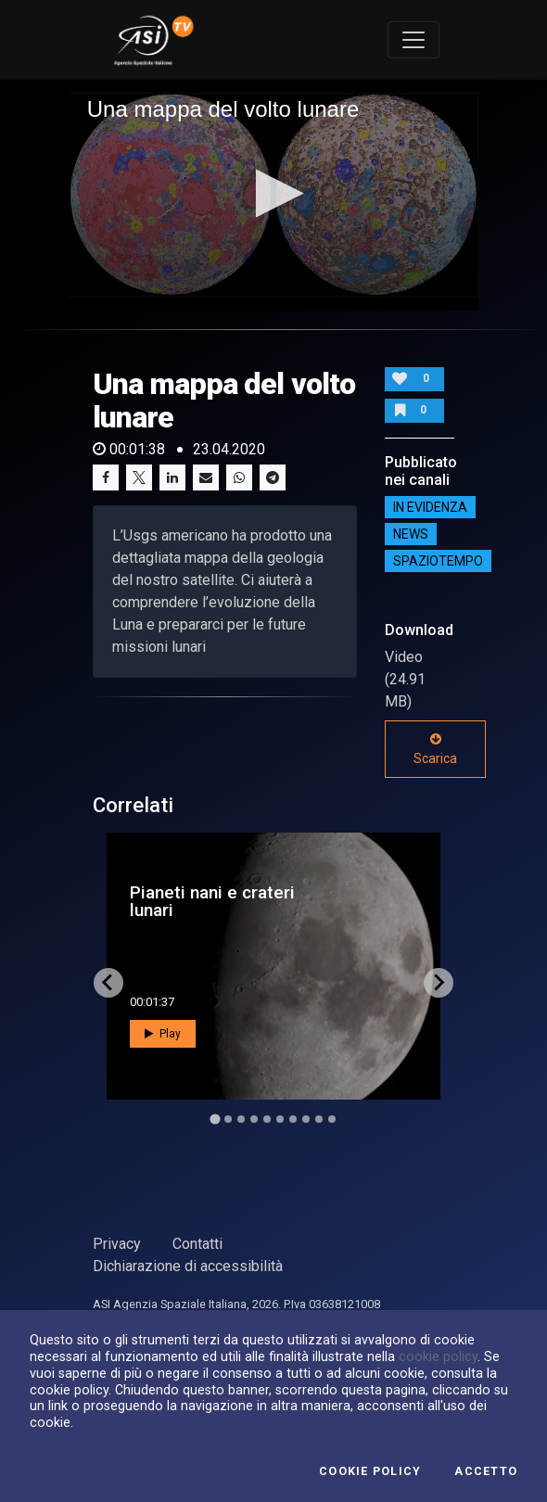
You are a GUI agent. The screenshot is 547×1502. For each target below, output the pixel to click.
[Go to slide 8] (306, 1119)
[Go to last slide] (108, 983)
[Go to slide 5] (267, 1119)
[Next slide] (438, 983)
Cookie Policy (370, 1471)
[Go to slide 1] (215, 1119)
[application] (274, 195)
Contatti (197, 1244)
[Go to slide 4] (254, 1119)
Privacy (117, 1244)
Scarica (435, 749)
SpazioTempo (438, 561)
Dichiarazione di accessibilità (188, 1266)
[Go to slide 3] (241, 1119)
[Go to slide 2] (228, 1119)
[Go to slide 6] (280, 1119)
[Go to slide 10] (332, 1119)
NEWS (410, 534)
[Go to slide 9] (319, 1119)
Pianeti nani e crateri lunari (212, 901)
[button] (274, 193)
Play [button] (163, 1033)
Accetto (485, 1471)
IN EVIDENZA (430, 507)
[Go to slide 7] (293, 1119)
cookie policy (438, 1356)
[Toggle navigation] (413, 39)
